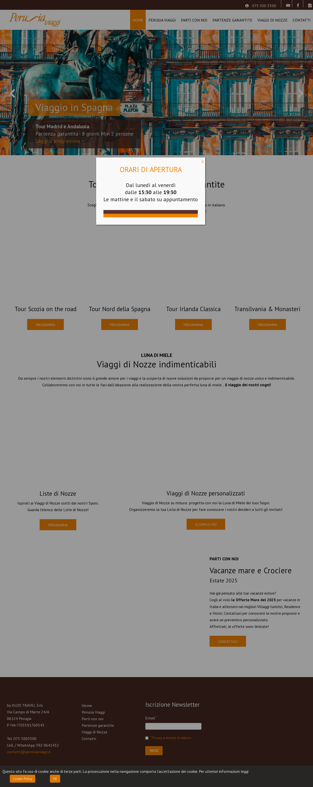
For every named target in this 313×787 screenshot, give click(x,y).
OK (55, 778)
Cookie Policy (22, 778)
